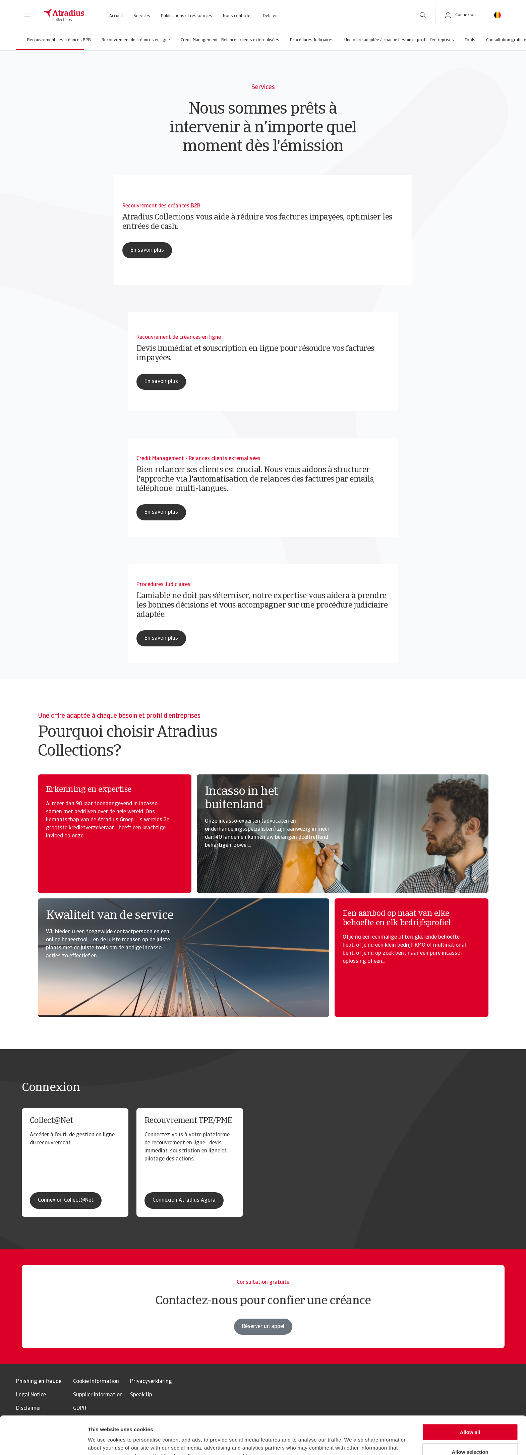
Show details (351, 1442)
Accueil (116, 16)
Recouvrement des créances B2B (59, 40)
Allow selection (470, 1416)
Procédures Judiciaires (312, 40)
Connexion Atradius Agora (184, 1200)
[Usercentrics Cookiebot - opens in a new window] (43, 1442)
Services (141, 16)
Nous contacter (237, 16)
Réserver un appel (263, 1338)
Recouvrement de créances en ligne (136, 40)
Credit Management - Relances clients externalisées (230, 40)
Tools (470, 40)
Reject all (470, 1436)
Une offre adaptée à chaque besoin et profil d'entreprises (399, 40)
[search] (423, 15)
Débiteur (271, 16)
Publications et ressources (186, 16)
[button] (27, 15)
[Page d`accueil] (64, 15)
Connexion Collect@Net (66, 1200)
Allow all (470, 1396)
